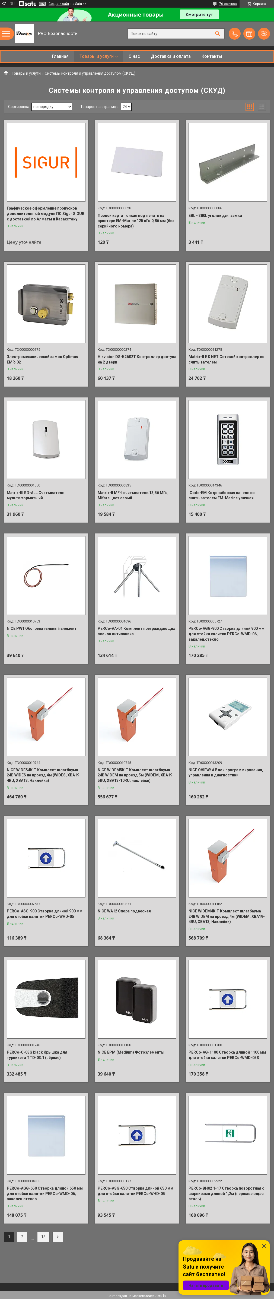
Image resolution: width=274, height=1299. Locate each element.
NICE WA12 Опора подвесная (124, 911)
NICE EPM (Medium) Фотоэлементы (131, 1052)
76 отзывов (228, 4)
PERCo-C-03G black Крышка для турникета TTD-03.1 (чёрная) (37, 1055)
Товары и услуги (96, 56)
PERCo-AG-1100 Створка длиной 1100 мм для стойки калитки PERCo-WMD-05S (227, 1055)
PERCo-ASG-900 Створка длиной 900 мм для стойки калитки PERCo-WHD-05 (44, 914)
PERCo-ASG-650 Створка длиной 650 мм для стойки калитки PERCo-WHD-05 (135, 1191)
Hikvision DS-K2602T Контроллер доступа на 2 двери (137, 359)
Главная (60, 56)
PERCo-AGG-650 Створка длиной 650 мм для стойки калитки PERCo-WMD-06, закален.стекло (45, 1193)
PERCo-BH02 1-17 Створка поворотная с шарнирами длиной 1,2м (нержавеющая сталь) (226, 1193)
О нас (134, 56)
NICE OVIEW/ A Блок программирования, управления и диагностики (226, 772)
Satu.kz (161, 1296)
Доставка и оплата (171, 56)
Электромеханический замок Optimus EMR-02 (42, 359)
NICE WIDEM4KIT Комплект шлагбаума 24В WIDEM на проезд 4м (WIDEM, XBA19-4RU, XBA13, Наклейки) (227, 916)
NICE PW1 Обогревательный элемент (42, 628)
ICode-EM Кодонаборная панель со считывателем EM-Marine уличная (222, 495)
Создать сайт (59, 4)
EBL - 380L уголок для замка (215, 215)
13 (43, 1237)
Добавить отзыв (264, 34)
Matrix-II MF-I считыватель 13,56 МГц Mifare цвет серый (133, 495)
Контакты (212, 56)
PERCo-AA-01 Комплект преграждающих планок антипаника (136, 631)
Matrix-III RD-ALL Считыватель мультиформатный (35, 495)
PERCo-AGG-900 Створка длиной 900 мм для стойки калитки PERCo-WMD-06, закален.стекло (227, 633)
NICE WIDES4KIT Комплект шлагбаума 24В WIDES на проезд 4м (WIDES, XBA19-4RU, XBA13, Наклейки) (44, 775)
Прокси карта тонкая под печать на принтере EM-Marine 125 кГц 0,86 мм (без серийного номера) (136, 220)
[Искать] (217, 34)
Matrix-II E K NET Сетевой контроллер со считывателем (227, 359)
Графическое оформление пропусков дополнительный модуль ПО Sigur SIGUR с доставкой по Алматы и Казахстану (45, 213)
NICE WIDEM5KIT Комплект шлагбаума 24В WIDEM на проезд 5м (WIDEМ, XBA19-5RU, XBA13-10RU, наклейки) (136, 775)
